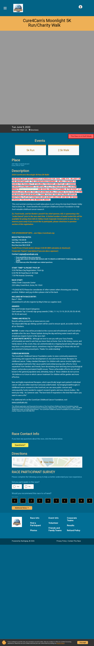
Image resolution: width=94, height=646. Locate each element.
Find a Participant (35, 432)
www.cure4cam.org (19, 310)
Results (70, 433)
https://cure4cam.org (29, 97)
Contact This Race (74, 449)
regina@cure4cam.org (28, 162)
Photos (33, 438)
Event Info (54, 426)
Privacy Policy (62, 449)
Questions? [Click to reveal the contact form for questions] (20, 353)
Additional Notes (22, 416)
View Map (47, 370)
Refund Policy (73, 438)
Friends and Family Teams (55, 437)
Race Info (34, 426)
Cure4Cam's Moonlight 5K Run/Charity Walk (47, 23)
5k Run (30, 58)
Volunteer (53, 431)
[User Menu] (80, 7)
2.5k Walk (63, 58)
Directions (34, 38)
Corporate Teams (72, 427)
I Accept (82, 643)
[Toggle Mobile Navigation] (5, 8)
